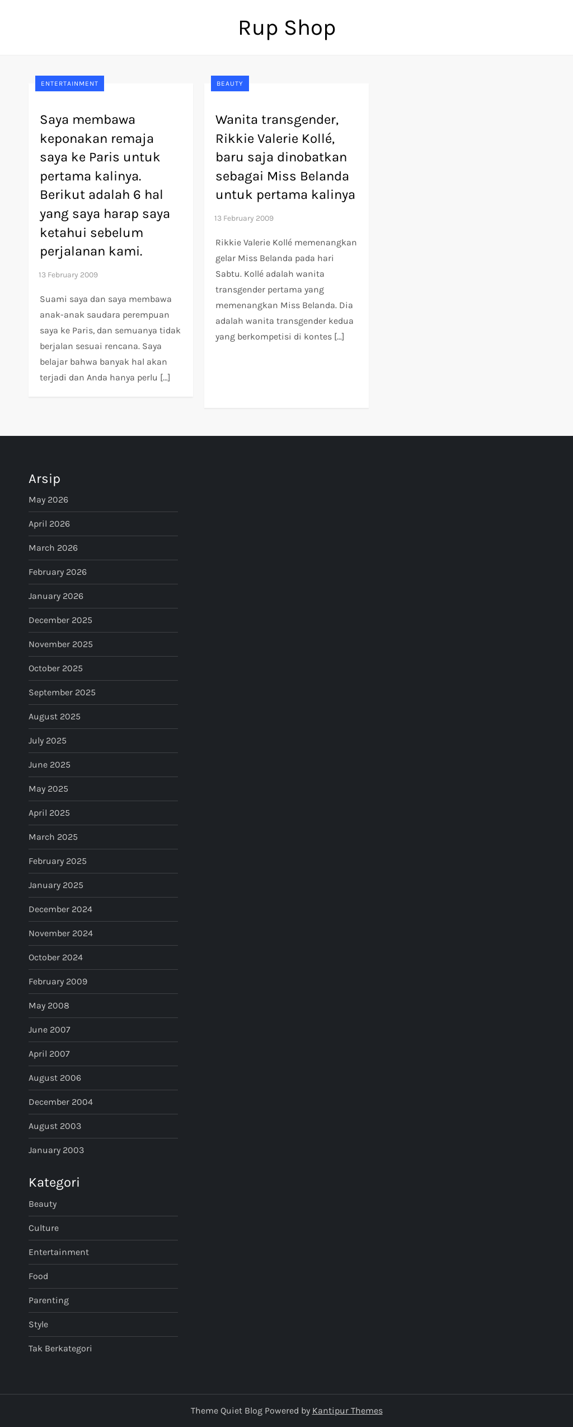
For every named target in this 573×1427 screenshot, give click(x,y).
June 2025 (50, 764)
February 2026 (58, 571)
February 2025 (58, 861)
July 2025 (48, 740)
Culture (44, 1228)
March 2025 (53, 836)
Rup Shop (287, 27)
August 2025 (55, 716)
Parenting (49, 1300)
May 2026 (48, 499)
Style (38, 1324)
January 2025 (56, 885)
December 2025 (60, 620)
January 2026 (56, 596)
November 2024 (61, 933)
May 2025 (48, 788)
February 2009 (58, 981)
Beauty (230, 83)
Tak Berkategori (60, 1348)
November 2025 (61, 644)
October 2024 (56, 957)
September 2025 (62, 692)
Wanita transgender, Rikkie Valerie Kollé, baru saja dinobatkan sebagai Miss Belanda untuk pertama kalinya (285, 156)
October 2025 (56, 668)
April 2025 (49, 812)
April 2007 (49, 1053)
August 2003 (55, 1126)
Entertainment (69, 83)
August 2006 (55, 1077)
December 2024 (60, 909)
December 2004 (61, 1101)
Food (38, 1276)
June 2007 (50, 1029)
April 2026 (49, 523)
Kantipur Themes (347, 1410)
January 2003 (56, 1150)
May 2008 (49, 1005)
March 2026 (53, 547)
